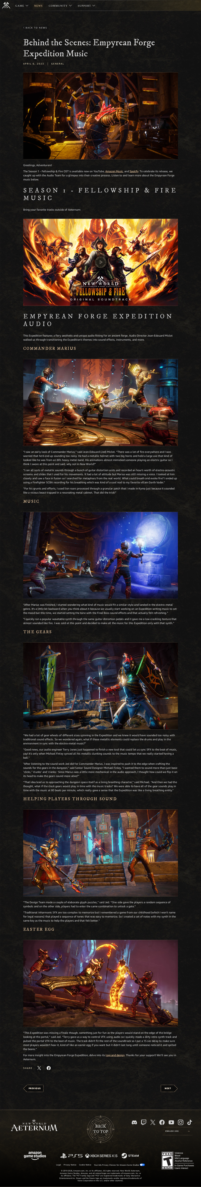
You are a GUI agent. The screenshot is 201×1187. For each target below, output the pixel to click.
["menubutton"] (21, 5)
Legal (58, 1165)
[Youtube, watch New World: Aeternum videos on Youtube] (171, 1122)
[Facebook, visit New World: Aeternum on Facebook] (162, 1122)
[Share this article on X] (39, 1068)
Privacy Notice (70, 1165)
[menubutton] (177, 1131)
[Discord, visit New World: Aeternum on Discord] (134, 1122)
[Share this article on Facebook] (48, 1068)
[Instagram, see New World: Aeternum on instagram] (180, 1122)
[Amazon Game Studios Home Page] (35, 1156)
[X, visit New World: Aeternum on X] (152, 1122)
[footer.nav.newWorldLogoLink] (34, 1126)
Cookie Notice (85, 1165)
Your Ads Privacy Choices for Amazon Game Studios (119, 1165)
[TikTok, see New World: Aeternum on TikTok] (189, 1122)
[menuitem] (21, 5)
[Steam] (130, 1156)
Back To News (36, 27)
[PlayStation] (71, 1156)
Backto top (100, 1129)
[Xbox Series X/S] (101, 1156)
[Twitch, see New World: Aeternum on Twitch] (143, 1122)
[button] (100, 115)
